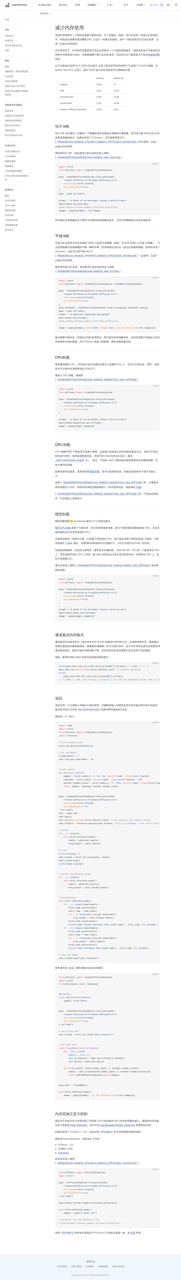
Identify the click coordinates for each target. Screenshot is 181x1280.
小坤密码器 (102, 1266)
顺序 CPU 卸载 (63, 527)
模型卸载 (95, 471)
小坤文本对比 (118, 1266)
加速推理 (153, 54)
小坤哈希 (89, 1266)
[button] (17, 19)
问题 (138, 487)
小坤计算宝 (61, 1266)
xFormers (63, 1153)
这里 (132, 1232)
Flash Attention (79, 1125)
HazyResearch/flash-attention (117, 1125)
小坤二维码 (76, 1266)
